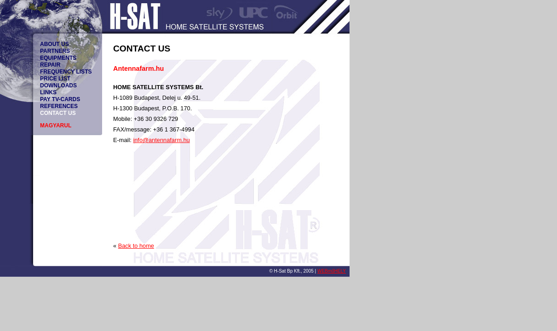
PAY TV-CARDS (60, 99)
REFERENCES (59, 106)
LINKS (48, 92)
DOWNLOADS (58, 85)
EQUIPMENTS (58, 58)
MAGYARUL (55, 125)
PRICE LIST (55, 78)
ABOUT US (54, 44)
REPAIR (50, 65)
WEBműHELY (331, 271)
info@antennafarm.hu (161, 140)
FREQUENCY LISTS (66, 71)
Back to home (136, 245)
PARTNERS (55, 51)
